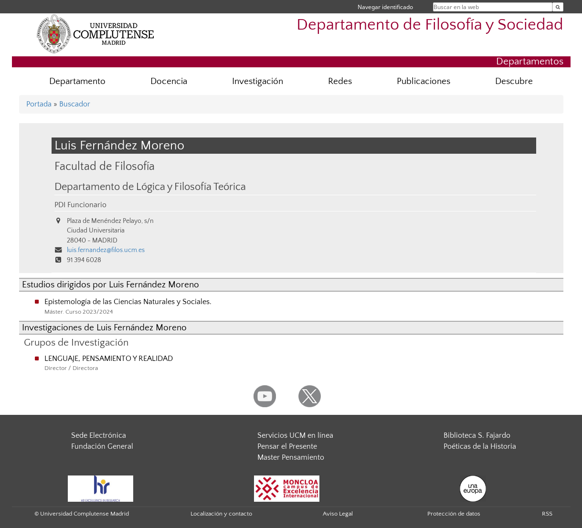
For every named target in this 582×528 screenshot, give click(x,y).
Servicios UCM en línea (295, 435)
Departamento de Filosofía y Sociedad (429, 25)
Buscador (74, 104)
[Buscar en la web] (557, 6)
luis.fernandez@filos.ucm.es (106, 250)
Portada (39, 104)
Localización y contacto (221, 513)
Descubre (514, 81)
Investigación (257, 81)
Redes (340, 81)
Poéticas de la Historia (480, 446)
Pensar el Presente (287, 446)
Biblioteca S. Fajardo (477, 435)
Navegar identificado (385, 7)
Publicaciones (423, 81)
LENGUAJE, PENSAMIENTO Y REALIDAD (108, 358)
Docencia (168, 81)
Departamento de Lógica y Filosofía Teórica (150, 187)
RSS (547, 513)
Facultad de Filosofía (104, 166)
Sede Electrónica (98, 435)
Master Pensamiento (290, 457)
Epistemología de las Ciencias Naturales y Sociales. (128, 301)
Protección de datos (453, 513)
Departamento (77, 81)
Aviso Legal (338, 513)
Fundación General (102, 446)
